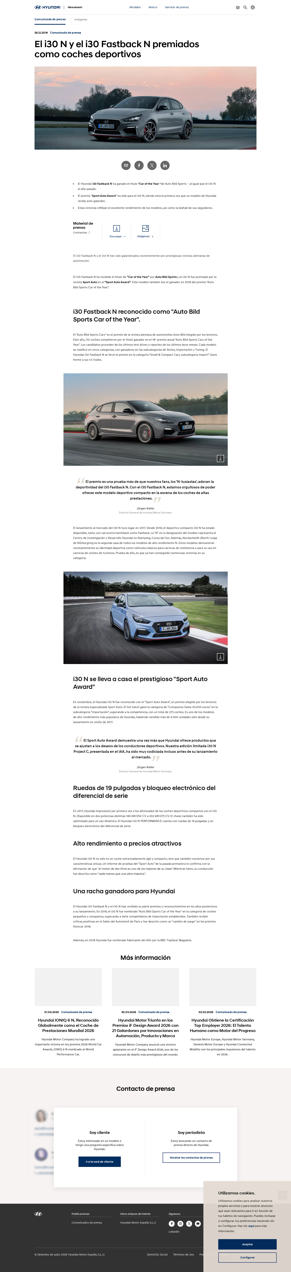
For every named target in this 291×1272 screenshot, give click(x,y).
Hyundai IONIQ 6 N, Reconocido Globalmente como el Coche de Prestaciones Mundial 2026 (68, 1025)
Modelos (135, 7)
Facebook (139, 165)
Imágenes (80, 19)
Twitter (152, 165)
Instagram (180, 1224)
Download (220, 458)
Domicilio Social (157, 1254)
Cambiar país (252, 7)
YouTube (198, 1224)
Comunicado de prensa (50, 19)
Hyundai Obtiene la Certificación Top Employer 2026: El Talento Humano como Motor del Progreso (223, 1025)
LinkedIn (165, 165)
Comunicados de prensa (87, 1222)
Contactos (80, 232)
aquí (251, 1226)
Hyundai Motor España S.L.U (138, 1222)
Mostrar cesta (238, 7)
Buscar (245, 7)
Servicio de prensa (177, 7)
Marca (153, 7)
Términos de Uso (183, 1254)
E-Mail (126, 165)
